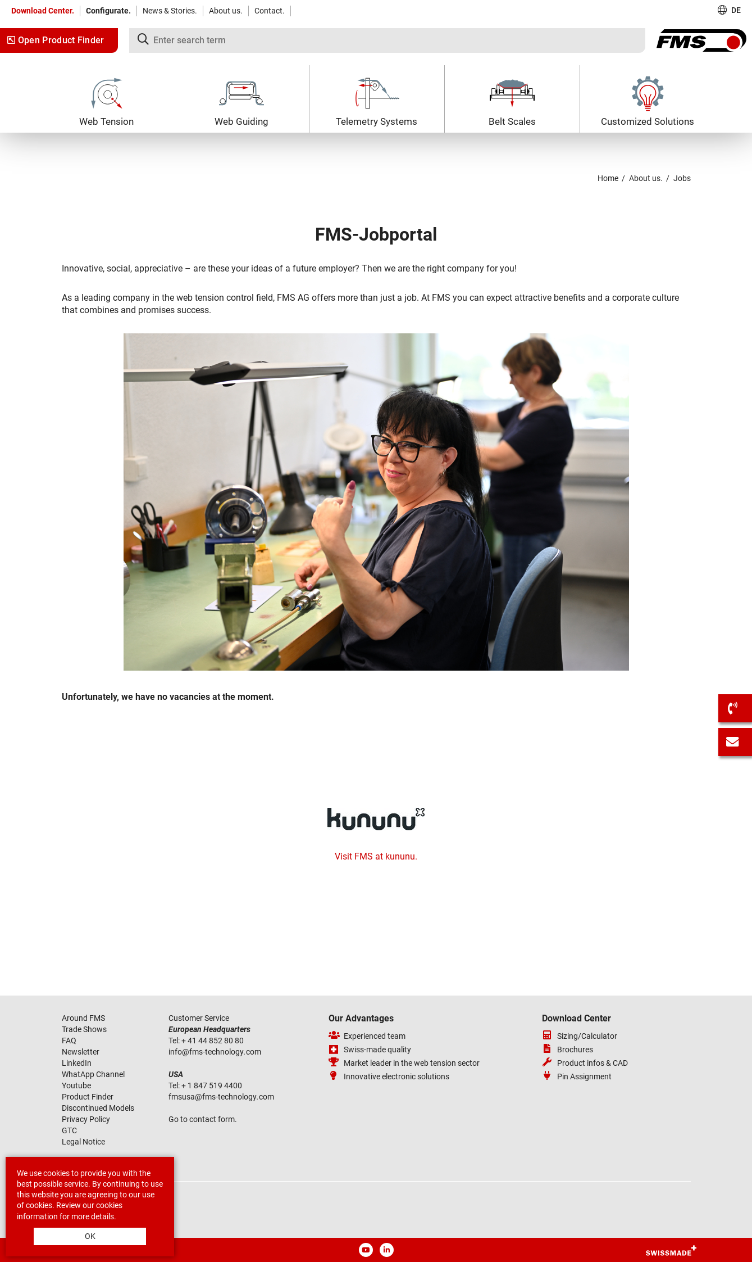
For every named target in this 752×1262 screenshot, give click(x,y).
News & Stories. (170, 10)
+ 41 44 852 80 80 (213, 1040)
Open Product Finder (55, 40)
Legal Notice (83, 1141)
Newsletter (80, 1051)
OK (90, 1236)
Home (608, 178)
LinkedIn (77, 1063)
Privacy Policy (86, 1119)
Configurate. (108, 10)
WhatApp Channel (93, 1074)
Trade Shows (84, 1029)
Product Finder (87, 1096)
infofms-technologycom (214, 1051)
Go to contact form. (202, 1119)
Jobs (682, 178)
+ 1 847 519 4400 (212, 1085)
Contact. (269, 10)
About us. (226, 10)
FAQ (69, 1040)
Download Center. (42, 10)
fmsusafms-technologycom (221, 1096)
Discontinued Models (98, 1107)
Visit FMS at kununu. (376, 856)
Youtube (76, 1085)
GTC (69, 1130)
